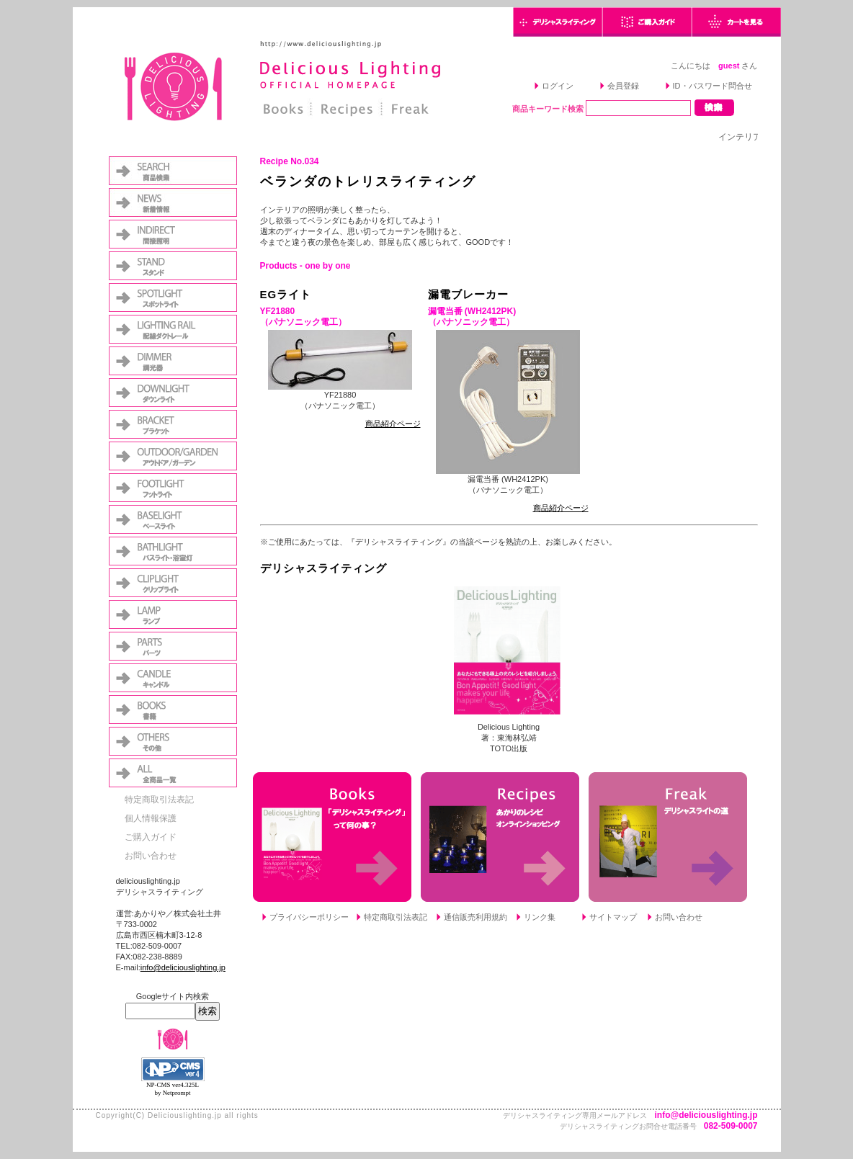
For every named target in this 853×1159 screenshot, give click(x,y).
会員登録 (623, 85)
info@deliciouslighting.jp (182, 967)
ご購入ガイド (151, 837)
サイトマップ (613, 917)
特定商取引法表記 (159, 800)
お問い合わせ (151, 856)
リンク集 (539, 917)
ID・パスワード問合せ (712, 85)
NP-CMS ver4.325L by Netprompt (172, 1088)
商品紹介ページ (393, 423)
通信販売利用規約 (475, 917)
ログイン (557, 85)
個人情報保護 (151, 818)
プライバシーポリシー (309, 917)
